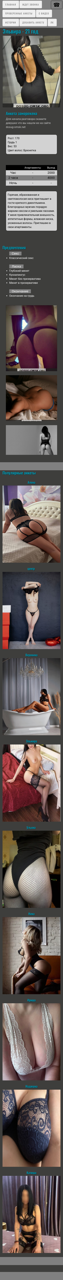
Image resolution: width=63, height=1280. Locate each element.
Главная (10, 4)
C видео (44, 13)
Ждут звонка (30, 4)
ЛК (52, 22)
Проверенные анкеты (19, 13)
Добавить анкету (33, 22)
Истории (10, 22)
